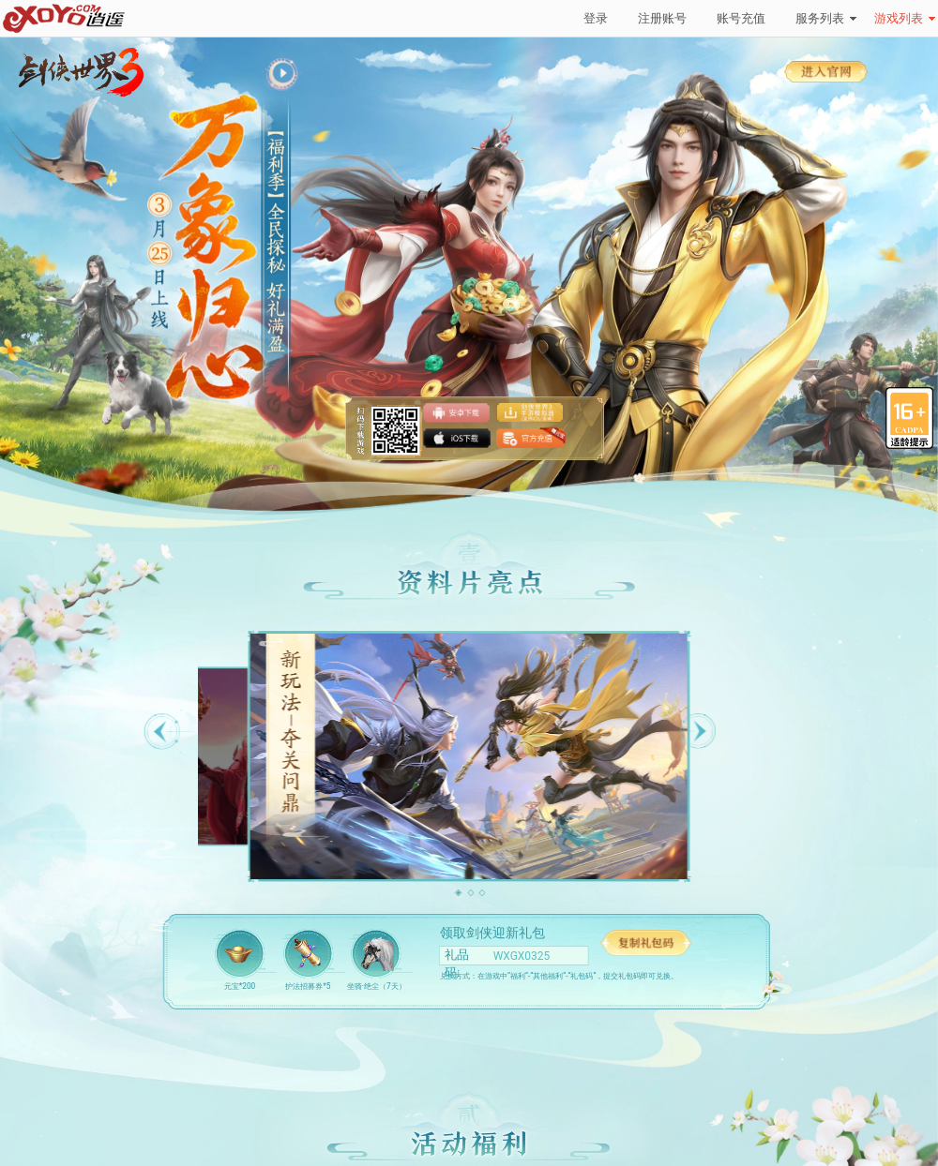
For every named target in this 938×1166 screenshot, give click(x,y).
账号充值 (741, 18)
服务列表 (825, 18)
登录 (595, 18)
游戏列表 (904, 18)
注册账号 (662, 18)
